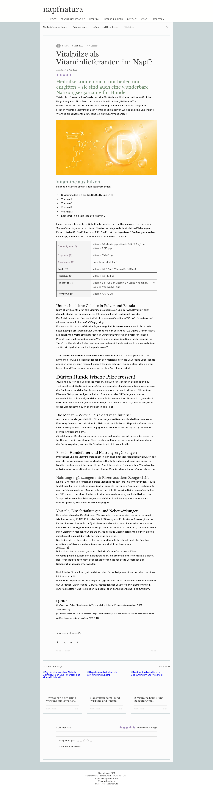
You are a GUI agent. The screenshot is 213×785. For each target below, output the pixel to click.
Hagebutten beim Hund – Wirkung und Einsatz (106, 699)
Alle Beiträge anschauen (55, 27)
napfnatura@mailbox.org (106, 778)
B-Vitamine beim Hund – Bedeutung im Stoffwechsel (150, 699)
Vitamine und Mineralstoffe (69, 633)
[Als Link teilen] (77, 642)
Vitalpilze (129, 27)
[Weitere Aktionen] (155, 45)
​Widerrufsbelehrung (106, 781)
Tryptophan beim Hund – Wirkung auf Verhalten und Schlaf (62, 699)
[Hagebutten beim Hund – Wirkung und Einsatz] (106, 682)
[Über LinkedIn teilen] (71, 642)
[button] (167, 27)
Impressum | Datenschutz (106, 784)
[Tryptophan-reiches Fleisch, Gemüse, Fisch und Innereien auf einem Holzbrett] (62, 682)
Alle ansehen (164, 666)
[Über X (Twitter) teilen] (64, 642)
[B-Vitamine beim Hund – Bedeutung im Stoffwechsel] (150, 682)
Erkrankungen (80, 27)
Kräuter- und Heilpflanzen (106, 27)
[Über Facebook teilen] (57, 642)
